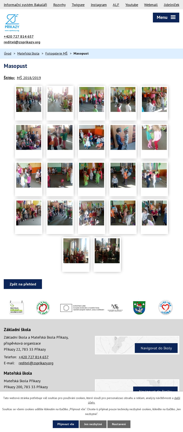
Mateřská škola (28, 53)
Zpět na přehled (23, 284)
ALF (116, 4)
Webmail (151, 4)
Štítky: (9, 77)
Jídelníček (171, 4)
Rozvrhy (59, 4)
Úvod (7, 53)
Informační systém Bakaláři (25, 4)
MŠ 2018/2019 (29, 77)
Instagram (99, 4)
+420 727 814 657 (19, 36)
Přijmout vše (65, 424)
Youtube (131, 4)
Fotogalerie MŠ (56, 53)
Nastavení (119, 424)
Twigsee (78, 4)
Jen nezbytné (93, 424)
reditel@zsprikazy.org (22, 42)
